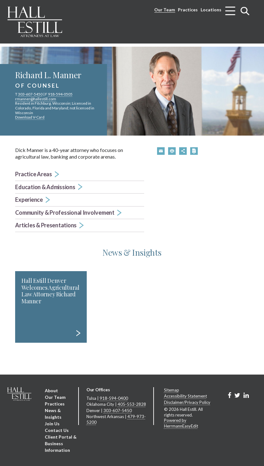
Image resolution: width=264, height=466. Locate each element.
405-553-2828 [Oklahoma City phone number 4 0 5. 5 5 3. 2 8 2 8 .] (132, 404)
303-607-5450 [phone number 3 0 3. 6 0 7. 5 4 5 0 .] (30, 94)
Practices (188, 9)
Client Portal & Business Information (61, 443)
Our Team (164, 9)
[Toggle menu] (230, 8)
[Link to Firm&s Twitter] (237, 395)
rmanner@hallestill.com (35, 98)
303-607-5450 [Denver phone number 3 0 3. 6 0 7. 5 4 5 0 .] (117, 410)
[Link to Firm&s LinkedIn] (246, 395)
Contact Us (57, 430)
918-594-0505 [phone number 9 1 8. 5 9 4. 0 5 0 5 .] (60, 94)
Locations (211, 9)
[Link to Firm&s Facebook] (229, 395)
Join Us (52, 423)
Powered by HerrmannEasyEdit (181, 423)
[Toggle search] (245, 11)
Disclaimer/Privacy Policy (187, 402)
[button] (79, 174)
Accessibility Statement (185, 396)
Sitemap (171, 390)
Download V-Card (29, 117)
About (51, 390)
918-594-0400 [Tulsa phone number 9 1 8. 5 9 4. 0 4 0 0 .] (114, 398)
